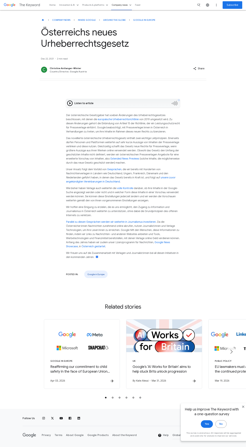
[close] (236, 411)
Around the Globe (114, 20)
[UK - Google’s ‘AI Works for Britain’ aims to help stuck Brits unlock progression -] (164, 354)
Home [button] (52, 5)
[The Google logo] (29, 435)
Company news (122, 5)
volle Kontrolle (125, 188)
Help (163, 435)
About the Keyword (124, 435)
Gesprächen (114, 169)
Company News (61, 20)
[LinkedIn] (79, 418)
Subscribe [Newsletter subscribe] (232, 5)
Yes (200, 428)
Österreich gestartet (93, 246)
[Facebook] (70, 418)
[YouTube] (61, 418)
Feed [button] (137, 5)
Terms (58, 435)
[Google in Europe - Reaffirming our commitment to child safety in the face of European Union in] (82, 354)
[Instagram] (43, 418)
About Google (75, 435)
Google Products (98, 435)
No (214, 428)
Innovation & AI (69, 5)
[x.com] (52, 418)
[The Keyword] (43, 20)
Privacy (46, 435)
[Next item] (231, 351)
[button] (199, 68)
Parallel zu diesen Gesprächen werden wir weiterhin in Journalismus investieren (111, 222)
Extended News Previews (124, 158)
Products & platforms (95, 5)
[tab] (105, 397)
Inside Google (87, 20)
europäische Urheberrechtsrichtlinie (118, 119)
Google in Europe (144, 20)
